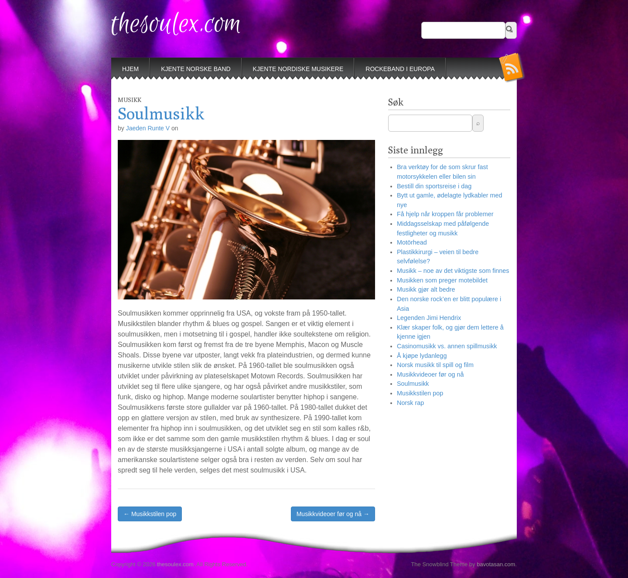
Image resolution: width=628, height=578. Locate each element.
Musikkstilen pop (420, 393)
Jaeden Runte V (148, 128)
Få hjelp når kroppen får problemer (445, 214)
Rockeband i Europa (399, 68)
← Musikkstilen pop (149, 513)
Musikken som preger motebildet (442, 280)
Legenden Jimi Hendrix (429, 317)
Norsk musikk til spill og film (435, 364)
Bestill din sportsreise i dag (434, 186)
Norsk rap (410, 402)
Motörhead (412, 242)
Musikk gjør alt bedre (426, 289)
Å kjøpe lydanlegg (422, 355)
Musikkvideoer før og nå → (333, 513)
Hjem (130, 68)
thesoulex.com (176, 24)
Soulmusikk (413, 383)
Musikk (129, 99)
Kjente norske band (195, 68)
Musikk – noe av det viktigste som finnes (453, 270)
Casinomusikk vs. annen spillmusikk (447, 346)
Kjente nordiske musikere (298, 68)
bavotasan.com (496, 564)
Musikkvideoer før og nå (430, 374)
